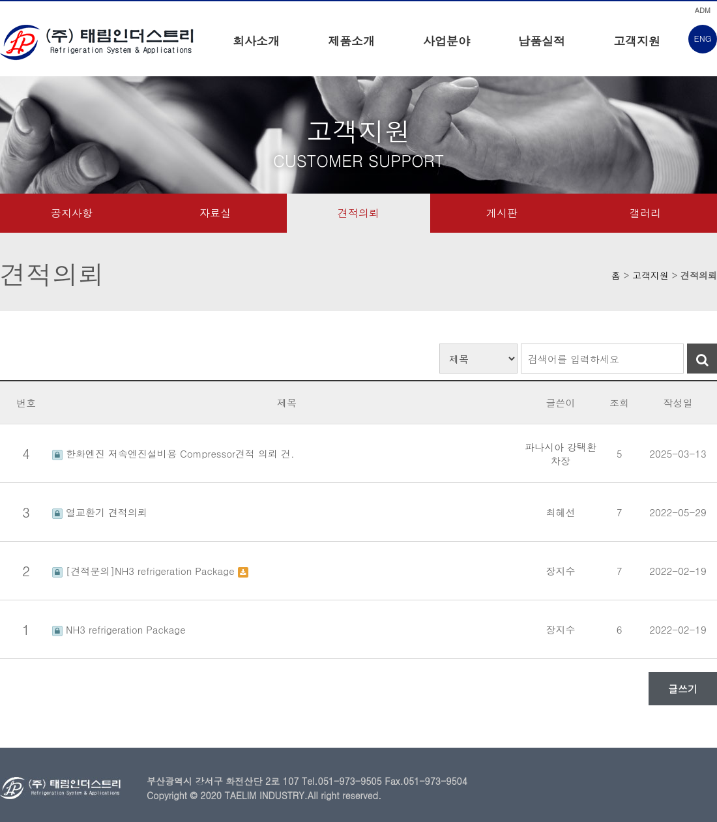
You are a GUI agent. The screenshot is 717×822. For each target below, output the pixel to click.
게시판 (502, 212)
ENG (703, 38)
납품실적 (541, 41)
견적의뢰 (358, 212)
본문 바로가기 (0, 0)
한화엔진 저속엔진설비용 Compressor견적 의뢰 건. (173, 453)
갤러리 (645, 212)
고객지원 (636, 41)
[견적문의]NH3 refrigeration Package (145, 571)
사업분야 (446, 41)
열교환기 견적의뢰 (99, 512)
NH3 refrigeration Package (119, 629)
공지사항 (72, 212)
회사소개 (256, 41)
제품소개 (351, 41)
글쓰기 (682, 689)
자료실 (215, 212)
